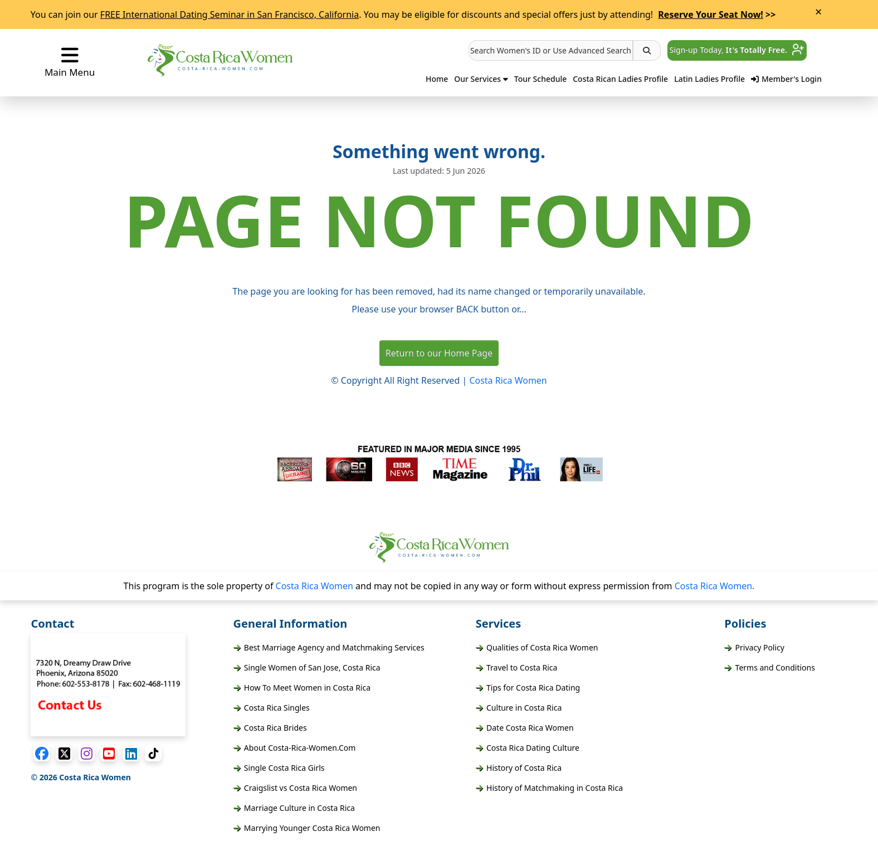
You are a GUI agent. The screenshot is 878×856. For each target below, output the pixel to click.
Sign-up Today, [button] (737, 50)
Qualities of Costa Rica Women (537, 647)
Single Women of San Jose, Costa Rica (307, 667)
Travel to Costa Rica (517, 667)
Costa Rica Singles (271, 707)
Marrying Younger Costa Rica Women (307, 828)
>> (716, 14)
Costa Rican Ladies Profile (620, 79)
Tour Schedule (540, 79)
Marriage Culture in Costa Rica (294, 808)
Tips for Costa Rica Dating (528, 687)
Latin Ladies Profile (709, 79)
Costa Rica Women (508, 380)
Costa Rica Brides (270, 727)
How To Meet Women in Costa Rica (301, 687)
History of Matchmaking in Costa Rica (549, 787)
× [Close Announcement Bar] (818, 12)
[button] (551, 50)
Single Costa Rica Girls (279, 767)
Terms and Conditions (769, 667)
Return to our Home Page (439, 353)
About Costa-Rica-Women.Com (294, 747)
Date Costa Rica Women (525, 727)
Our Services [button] (481, 79)
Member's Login (786, 79)
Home (437, 79)
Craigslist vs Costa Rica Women (295, 787)
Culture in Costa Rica (519, 707)
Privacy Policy (754, 647)
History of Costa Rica (519, 767)
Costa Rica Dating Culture (527, 747)
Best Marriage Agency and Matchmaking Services (329, 647)
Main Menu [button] (69, 62)
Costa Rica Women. (715, 586)
